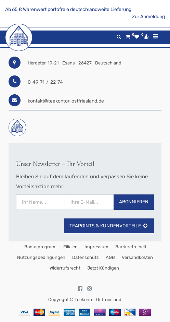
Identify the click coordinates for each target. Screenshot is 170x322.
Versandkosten (137, 257)
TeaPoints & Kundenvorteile (108, 226)
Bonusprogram (39, 246)
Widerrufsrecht (65, 268)
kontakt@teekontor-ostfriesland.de (66, 101)
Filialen (70, 246)
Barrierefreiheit (130, 246)
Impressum (96, 246)
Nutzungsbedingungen (41, 257)
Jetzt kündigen (103, 268)
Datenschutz (85, 257)
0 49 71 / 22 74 (45, 82)
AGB (110, 257)
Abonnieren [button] (133, 202)
